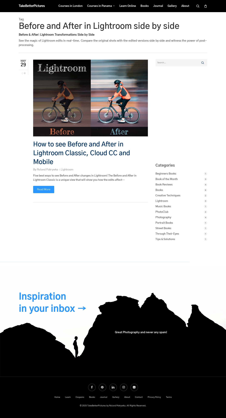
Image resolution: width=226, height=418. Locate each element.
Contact (139, 397)
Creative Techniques (167, 195)
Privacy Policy (154, 397)
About (127, 397)
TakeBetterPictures (32, 6)
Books (159, 190)
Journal (103, 397)
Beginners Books (165, 173)
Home (57, 397)
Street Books (163, 228)
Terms (169, 397)
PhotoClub (161, 212)
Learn (68, 397)
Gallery (115, 397)
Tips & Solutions (165, 239)
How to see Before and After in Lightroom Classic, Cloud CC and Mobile (81, 153)
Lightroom (67, 169)
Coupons (80, 397)
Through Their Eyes (167, 233)
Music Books (163, 206)
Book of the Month (166, 179)
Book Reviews (164, 184)
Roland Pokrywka (47, 169)
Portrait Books (164, 223)
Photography (163, 217)
